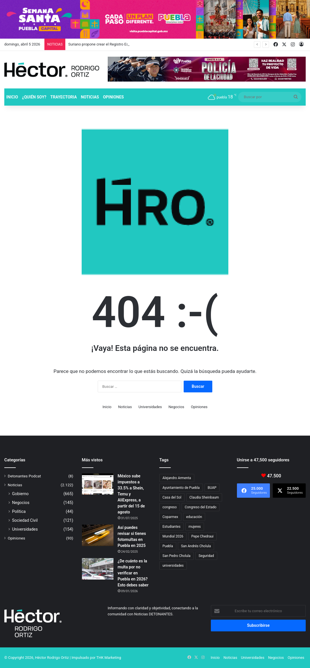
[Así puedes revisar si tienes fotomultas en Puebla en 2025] (97, 535)
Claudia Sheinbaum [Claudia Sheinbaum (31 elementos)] (204, 497)
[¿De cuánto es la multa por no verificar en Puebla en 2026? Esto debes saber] (97, 569)
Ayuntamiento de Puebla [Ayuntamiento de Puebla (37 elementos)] (181, 488)
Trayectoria (63, 97)
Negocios (176, 407)
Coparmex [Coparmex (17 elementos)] (170, 517)
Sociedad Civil (25, 520)
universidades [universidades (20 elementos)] (173, 566)
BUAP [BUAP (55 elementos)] (212, 488)
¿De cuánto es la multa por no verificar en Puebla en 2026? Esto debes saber (133, 573)
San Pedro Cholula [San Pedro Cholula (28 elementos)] (176, 556)
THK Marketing (108, 657)
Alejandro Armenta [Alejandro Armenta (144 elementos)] (176, 478)
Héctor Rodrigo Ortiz (52, 657)
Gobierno (20, 493)
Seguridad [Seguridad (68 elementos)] (206, 556)
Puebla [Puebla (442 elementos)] (167, 546)
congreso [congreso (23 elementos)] (169, 507)
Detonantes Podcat (24, 476)
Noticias (90, 97)
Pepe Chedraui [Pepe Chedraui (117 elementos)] (202, 536)
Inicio (12, 97)
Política (19, 511)
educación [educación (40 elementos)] (194, 517)
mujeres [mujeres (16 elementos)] (195, 527)
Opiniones (113, 97)
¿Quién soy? (34, 97)
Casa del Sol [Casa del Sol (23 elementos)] (171, 497)
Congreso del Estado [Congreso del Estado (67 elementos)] (200, 507)
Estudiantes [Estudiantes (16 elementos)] (171, 527)
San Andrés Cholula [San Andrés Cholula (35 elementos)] (196, 546)
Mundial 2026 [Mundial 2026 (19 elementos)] (172, 536)
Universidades (150, 407)
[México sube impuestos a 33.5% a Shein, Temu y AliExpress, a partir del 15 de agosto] (97, 484)
